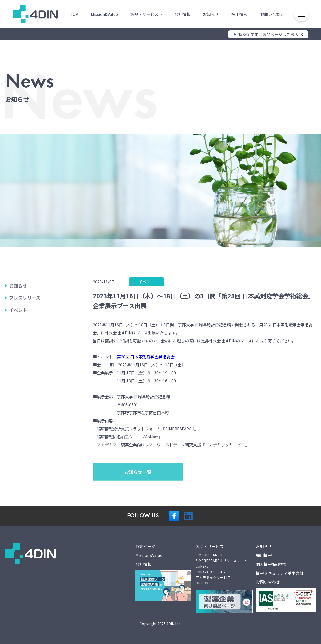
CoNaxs (202, 566)
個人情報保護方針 (272, 564)
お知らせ (210, 14)
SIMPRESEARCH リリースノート (221, 560)
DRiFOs (202, 582)
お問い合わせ (271, 14)
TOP (73, 14)
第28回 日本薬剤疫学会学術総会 (146, 357)
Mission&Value (103, 14)
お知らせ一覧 (137, 489)
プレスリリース (24, 315)
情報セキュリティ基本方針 (280, 573)
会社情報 (182, 14)
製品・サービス (145, 14)
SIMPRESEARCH (209, 554)
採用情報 (239, 14)
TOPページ (145, 546)
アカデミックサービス (213, 577)
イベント (18, 328)
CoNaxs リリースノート (214, 571)
